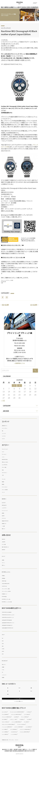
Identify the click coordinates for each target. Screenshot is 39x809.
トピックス (5, 439)
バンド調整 (5, 526)
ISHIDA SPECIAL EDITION (8, 460)
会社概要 (4, 667)
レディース (4, 492)
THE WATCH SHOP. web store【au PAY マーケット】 (15, 618)
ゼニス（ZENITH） (6, 745)
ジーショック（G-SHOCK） (24, 775)
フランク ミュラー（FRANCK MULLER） (12, 738)
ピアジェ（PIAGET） (7, 750)
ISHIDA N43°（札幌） (7, 581)
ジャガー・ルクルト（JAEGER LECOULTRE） (13, 733)
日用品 (3, 470)
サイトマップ (32, 781)
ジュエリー (5, 457)
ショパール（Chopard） (8, 735)
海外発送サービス (6, 524)
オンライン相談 (6, 544)
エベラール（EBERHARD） (8, 770)
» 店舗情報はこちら (19, 364)
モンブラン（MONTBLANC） (9, 765)
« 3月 (3, 401)
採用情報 (4, 678)
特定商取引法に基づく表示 (9, 781)
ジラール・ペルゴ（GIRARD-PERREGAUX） (12, 748)
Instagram (6, 297)
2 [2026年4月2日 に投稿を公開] (19, 386)
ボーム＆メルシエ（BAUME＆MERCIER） (12, 773)
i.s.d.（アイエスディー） (8, 473)
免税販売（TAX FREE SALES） (9, 521)
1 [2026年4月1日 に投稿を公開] (14, 386)
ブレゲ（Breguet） (6, 730)
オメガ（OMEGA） (29, 738)
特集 (3, 431)
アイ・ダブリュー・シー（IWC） (9, 743)
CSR (3, 672)
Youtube (7, 689)
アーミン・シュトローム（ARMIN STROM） (12, 758)
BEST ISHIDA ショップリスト (11, 572)
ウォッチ (4, 452)
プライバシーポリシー (22, 781)
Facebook (2, 297)
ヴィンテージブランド (7, 428)
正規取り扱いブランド (7, 426)
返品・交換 (4, 516)
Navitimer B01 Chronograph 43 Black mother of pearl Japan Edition (19, 33)
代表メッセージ (6, 665)
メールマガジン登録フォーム (18, 709)
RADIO (3, 646)
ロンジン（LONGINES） (24, 763)
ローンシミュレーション (8, 511)
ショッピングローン (7, 508)
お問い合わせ (5, 539)
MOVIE (3, 644)
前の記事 (5, 305)
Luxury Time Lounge (7, 586)
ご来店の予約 (5, 542)
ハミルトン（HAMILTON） (8, 775)
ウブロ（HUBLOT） (24, 743)
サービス (4, 670)
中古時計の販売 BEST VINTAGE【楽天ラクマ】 (13, 625)
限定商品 (4, 484)
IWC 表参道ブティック (7, 594)
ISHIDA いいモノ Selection (9, 462)
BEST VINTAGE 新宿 (7, 597)
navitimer (4, 26)
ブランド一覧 (5, 479)
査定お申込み (5, 550)
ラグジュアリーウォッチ (8, 449)
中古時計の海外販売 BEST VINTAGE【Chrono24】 (14, 628)
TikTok (31, 695)
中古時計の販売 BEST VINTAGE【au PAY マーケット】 (15, 623)
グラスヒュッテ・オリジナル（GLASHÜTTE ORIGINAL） (16, 753)
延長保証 (4, 513)
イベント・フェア (6, 433)
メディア (5, 635)
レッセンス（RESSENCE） (8, 763)
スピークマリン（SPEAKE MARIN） (10, 760)
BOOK (3, 641)
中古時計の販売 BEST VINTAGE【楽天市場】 (13, 620)
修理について (5, 529)
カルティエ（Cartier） (7, 725)
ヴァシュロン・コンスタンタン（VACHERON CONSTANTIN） (17, 728)
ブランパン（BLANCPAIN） (20, 730)
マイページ (5, 556)
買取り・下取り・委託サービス (9, 547)
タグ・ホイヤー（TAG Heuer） (21, 745)
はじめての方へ (6, 503)
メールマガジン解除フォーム (18, 714)
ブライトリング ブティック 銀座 (10, 589)
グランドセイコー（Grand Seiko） (10, 755)
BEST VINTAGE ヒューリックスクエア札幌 (13, 602)
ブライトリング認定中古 (8, 490)
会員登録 (4, 560)
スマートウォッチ (6, 454)
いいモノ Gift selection (8, 465)
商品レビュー (5, 565)
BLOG (19, 689)
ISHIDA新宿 (5, 576)
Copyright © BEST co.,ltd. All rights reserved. (19, 794)
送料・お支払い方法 (7, 505)
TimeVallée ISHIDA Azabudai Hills (10, 584)
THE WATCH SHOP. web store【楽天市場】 (12, 612)
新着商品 (4, 482)
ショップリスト (6, 436)
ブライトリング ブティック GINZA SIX (11, 591)
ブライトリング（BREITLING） (9, 740)
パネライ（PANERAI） (25, 740)
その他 (3, 475)
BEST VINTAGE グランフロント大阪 (11, 599)
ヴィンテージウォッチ (7, 487)
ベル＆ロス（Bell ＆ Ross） (24, 770)
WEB (3, 638)
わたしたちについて (8, 661)
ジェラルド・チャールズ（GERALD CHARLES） (13, 768)
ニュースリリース (6, 675)
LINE (7, 701)
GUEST (4, 654)
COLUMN (4, 649)
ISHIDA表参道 (5, 578)
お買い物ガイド (7, 499)
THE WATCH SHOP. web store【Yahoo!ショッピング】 (15, 615)
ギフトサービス (6, 518)
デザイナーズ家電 (6, 467)
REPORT (4, 651)
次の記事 (33, 305)
